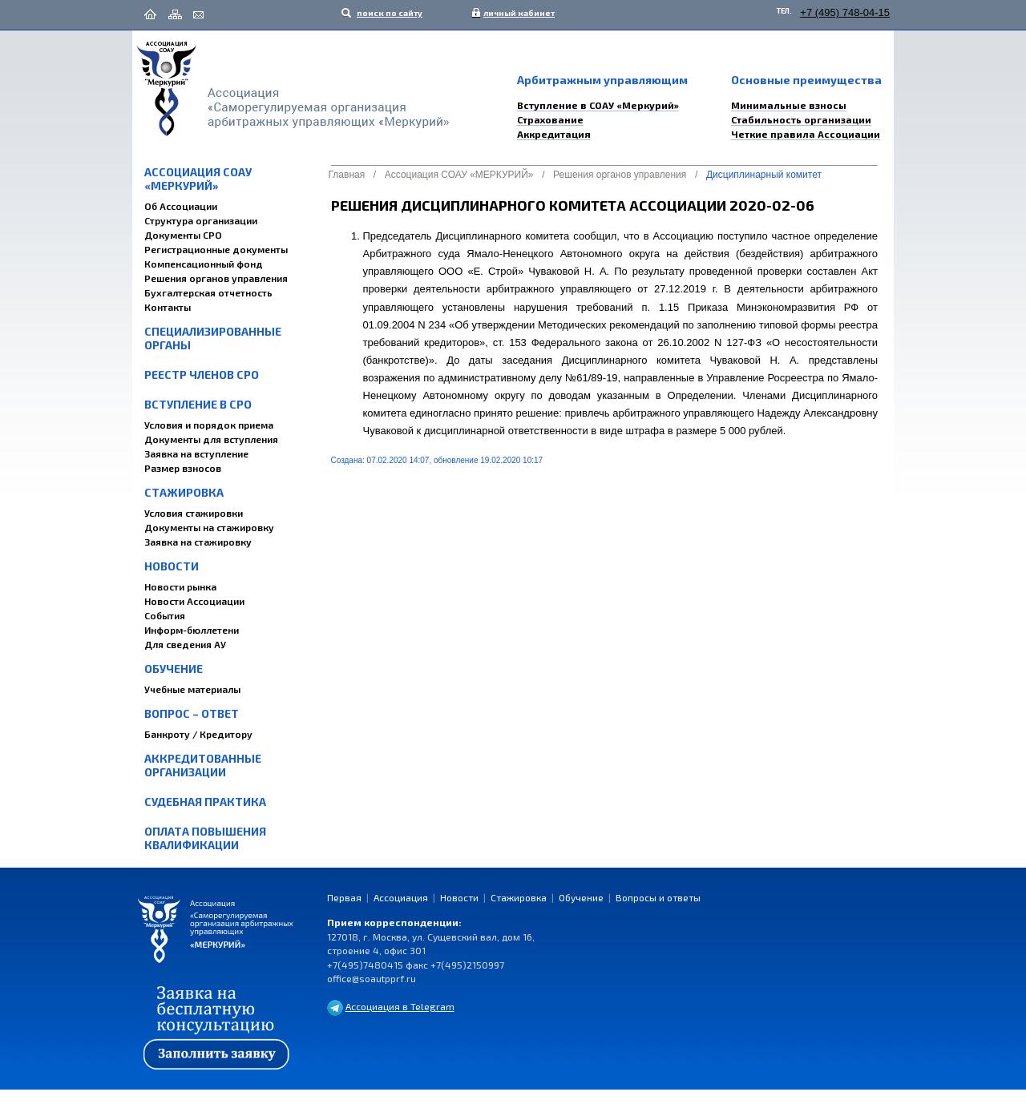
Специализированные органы (212, 338)
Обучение (173, 668)
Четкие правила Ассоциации (805, 133)
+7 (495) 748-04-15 (845, 12)
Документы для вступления (211, 439)
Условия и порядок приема (208, 424)
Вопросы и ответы (658, 897)
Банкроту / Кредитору (198, 733)
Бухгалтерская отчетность (208, 292)
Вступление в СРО (198, 404)
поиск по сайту (389, 13)
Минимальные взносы (788, 105)
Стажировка (184, 492)
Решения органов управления (216, 278)
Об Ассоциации (180, 206)
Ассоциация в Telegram (399, 1006)
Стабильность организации (801, 119)
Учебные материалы (192, 689)
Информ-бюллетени (191, 629)
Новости (171, 566)
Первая (344, 897)
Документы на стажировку (209, 527)
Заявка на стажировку (198, 541)
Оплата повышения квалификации (205, 838)
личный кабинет (515, 13)
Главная (347, 174)
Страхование (550, 119)
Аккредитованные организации (202, 765)
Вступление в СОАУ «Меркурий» (598, 105)
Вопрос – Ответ (191, 713)
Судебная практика (205, 801)
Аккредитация (554, 133)
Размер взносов (182, 467)
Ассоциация (401, 897)
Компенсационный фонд (203, 263)
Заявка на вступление (196, 453)
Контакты (167, 306)
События (164, 615)
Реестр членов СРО (201, 374)
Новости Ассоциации (194, 600)
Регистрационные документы (216, 249)
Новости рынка (180, 586)
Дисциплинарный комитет (764, 174)
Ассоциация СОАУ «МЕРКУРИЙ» (198, 178)
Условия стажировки (193, 512)
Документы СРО (183, 234)
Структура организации (200, 220)
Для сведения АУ (185, 644)
